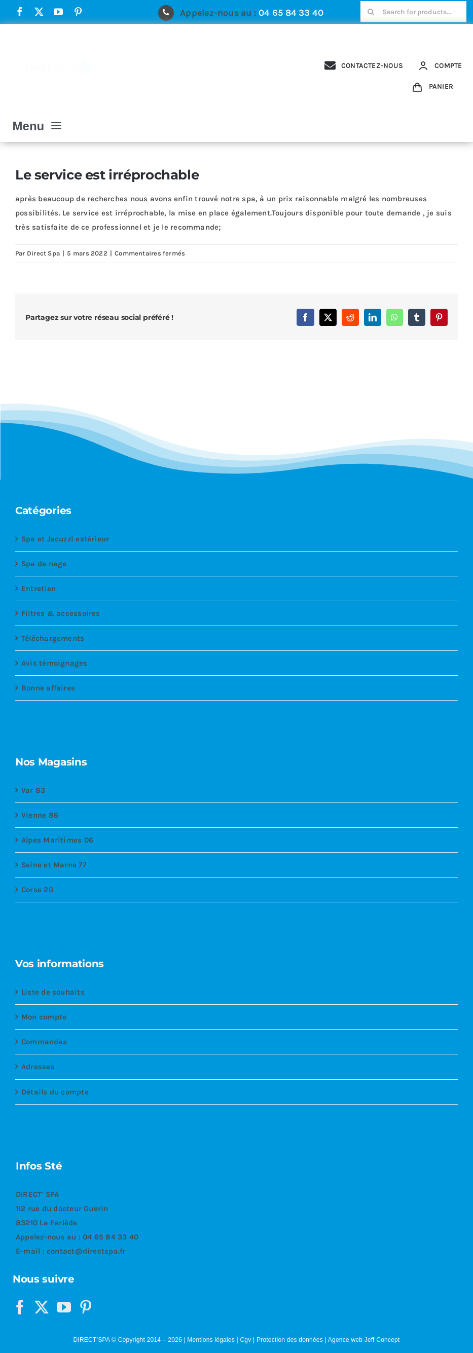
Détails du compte (55, 1091)
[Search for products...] (413, 11)
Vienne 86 (39, 815)
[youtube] (58, 11)
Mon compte (43, 1016)
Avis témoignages (54, 663)
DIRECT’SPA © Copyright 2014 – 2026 (127, 1339)
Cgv (245, 1339)
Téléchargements (52, 638)
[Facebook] (20, 1307)
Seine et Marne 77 (53, 864)
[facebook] (19, 11)
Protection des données (290, 1339)
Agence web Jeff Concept (364, 1339)
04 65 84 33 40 (291, 12)
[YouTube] (64, 1307)
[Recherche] (371, 11)
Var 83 (33, 790)
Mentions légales (211, 1339)
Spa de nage (43, 563)
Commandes (44, 1041)
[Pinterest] (86, 1307)
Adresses (38, 1066)
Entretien (38, 588)
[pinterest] (78, 11)
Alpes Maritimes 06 (57, 840)
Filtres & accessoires (60, 613)
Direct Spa (43, 253)
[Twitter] (41, 1307)
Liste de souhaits (53, 992)
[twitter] (39, 11)
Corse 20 (37, 889)
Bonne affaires (48, 687)
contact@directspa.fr (86, 1251)
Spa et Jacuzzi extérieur (65, 538)
